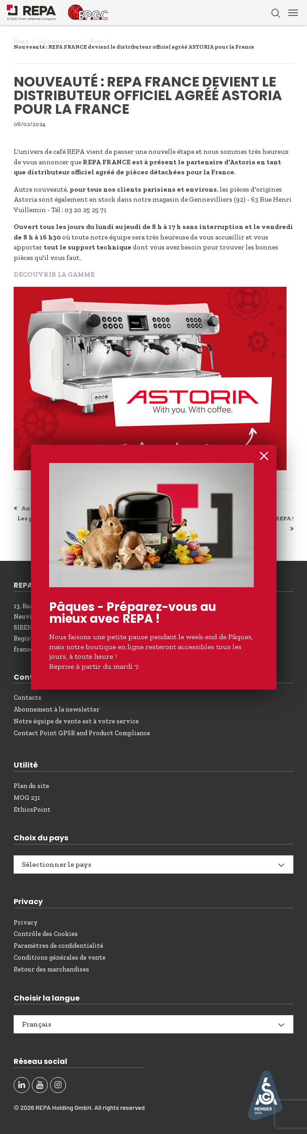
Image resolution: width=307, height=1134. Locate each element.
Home (21, 41)
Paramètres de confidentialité (58, 946)
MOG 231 (27, 798)
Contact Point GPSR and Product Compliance (82, 733)
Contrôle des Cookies (46, 934)
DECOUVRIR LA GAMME (54, 274)
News (96, 41)
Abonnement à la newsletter (57, 709)
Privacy (26, 922)
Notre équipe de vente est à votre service (76, 721)
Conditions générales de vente (60, 957)
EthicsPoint (32, 810)
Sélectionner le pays (56, 864)
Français (36, 1024)
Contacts (27, 698)
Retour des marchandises (51, 969)
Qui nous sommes (59, 41)
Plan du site (31, 786)
